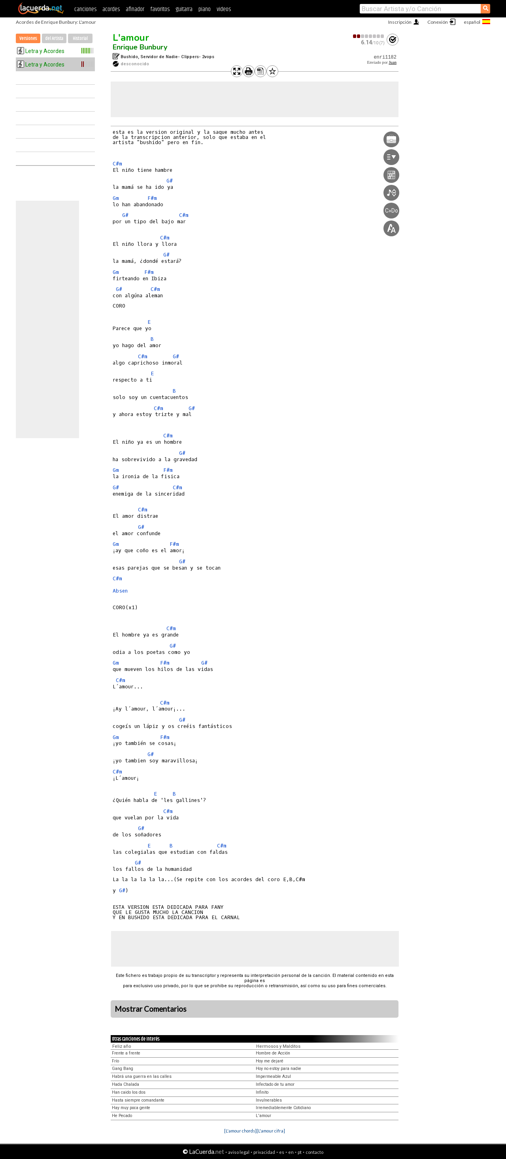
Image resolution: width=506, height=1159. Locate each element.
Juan (392, 62)
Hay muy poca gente (131, 1107)
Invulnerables (269, 1100)
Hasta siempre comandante (138, 1100)
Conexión (437, 22)
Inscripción (400, 22)
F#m (152, 198)
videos (224, 9)
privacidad (264, 1152)
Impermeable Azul (273, 1076)
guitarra (184, 9)
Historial (80, 38)
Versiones (28, 38)
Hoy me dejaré (269, 1061)
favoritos (160, 9)
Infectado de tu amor (275, 1084)
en (291, 1152)
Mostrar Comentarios (151, 1009)
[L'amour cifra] (271, 1130)
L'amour (131, 37)
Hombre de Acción (273, 1053)
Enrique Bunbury (140, 47)
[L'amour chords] (240, 1130)
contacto (314, 1152)
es (281, 1152)
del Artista (54, 38)
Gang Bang (122, 1068)
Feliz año (121, 1046)
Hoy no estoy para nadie (278, 1068)
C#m (117, 163)
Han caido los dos (128, 1092)
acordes (111, 9)
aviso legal (238, 1152)
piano (204, 9)
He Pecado (122, 1115)
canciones (85, 9)
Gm (116, 198)
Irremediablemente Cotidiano (283, 1107)
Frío (115, 1061)
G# (169, 180)
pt (300, 1152)
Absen (120, 590)
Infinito (262, 1092)
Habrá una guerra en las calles (142, 1076)
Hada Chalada (125, 1084)
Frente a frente (126, 1053)
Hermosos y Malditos (278, 1046)
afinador (135, 9)
